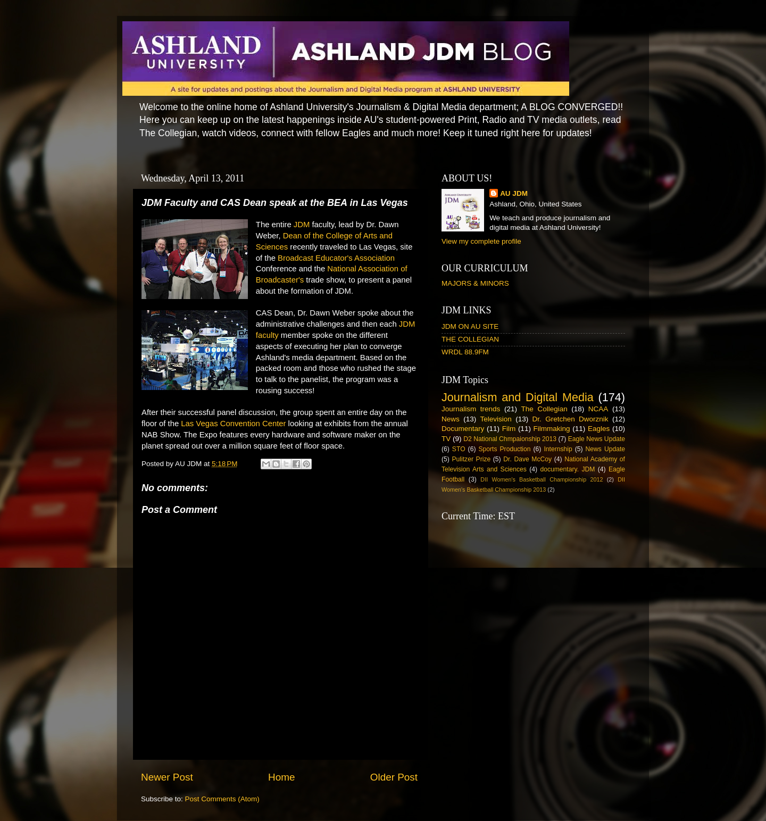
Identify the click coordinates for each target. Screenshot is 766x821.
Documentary (463, 429)
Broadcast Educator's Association (336, 258)
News (451, 419)
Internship (558, 449)
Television (496, 419)
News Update (606, 449)
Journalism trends (471, 409)
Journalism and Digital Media (518, 397)
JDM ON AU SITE (470, 326)
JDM (302, 224)
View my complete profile (481, 241)
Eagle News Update (596, 439)
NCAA (598, 409)
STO (458, 449)
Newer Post (167, 777)
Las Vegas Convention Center (233, 423)
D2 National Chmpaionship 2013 (509, 439)
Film (509, 429)
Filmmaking (552, 429)
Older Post (394, 777)
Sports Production (504, 449)
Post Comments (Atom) (222, 799)
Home (281, 777)
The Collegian (544, 409)
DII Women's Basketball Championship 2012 (541, 479)
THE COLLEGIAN (470, 339)
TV (446, 439)
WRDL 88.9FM (465, 352)
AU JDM (514, 193)
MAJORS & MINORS (475, 283)
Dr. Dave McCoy (527, 459)
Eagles (599, 429)
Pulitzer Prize (471, 459)
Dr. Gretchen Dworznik (570, 419)
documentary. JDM (567, 469)
